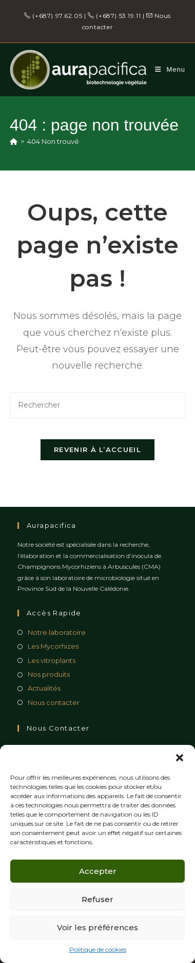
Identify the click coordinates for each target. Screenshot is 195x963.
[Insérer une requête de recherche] (97, 405)
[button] (179, 758)
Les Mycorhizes (53, 646)
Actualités (44, 688)
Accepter (97, 871)
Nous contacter (54, 702)
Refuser (97, 899)
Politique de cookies (97, 949)
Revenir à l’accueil (97, 449)
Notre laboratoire (57, 632)
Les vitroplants (51, 660)
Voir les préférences (97, 927)
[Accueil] (13, 141)
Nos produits (49, 674)
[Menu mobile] (170, 69)
